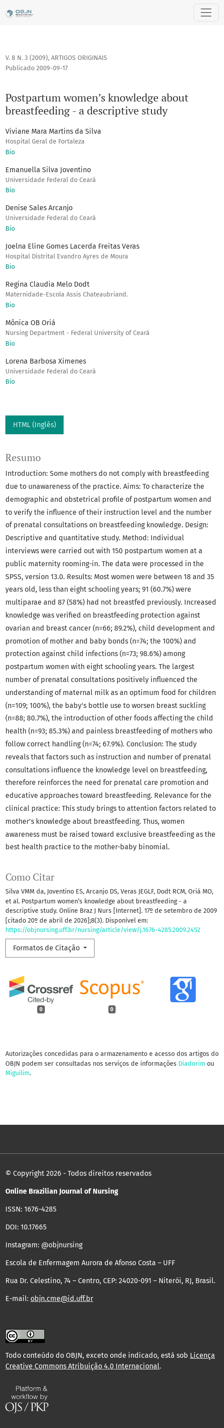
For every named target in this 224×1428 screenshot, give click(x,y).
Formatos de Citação (47, 948)
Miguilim (17, 1073)
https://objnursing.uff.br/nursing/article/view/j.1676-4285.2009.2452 (102, 930)
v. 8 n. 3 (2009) (26, 58)
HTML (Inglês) (34, 424)
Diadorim (191, 1064)
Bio (10, 152)
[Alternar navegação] (206, 12)
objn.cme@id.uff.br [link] (61, 1298)
